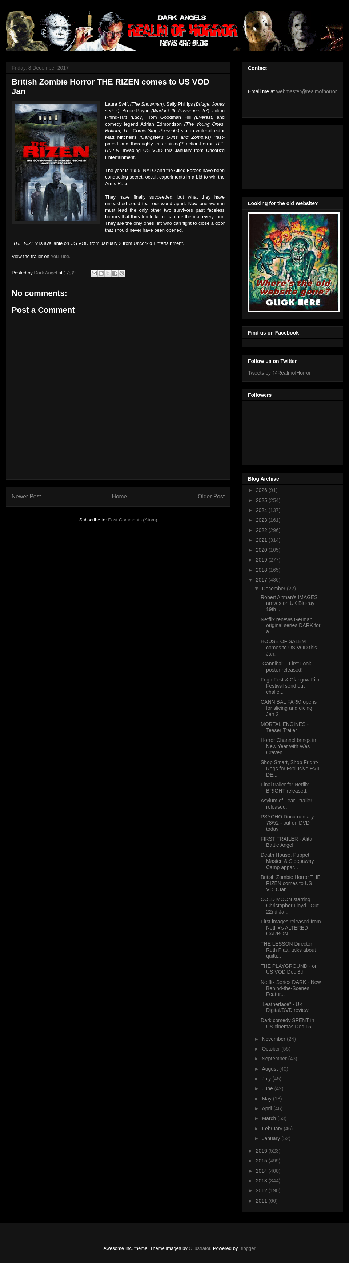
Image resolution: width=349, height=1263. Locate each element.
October (271, 1049)
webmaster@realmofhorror (306, 91)
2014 (262, 1171)
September (275, 1058)
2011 (262, 1201)
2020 (262, 550)
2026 (262, 490)
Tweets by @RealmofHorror (279, 373)
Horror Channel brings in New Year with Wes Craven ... (288, 746)
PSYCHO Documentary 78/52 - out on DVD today (287, 823)
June (268, 1088)
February (273, 1128)
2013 (262, 1181)
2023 (262, 520)
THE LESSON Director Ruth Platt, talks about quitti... (288, 950)
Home (119, 496)
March (269, 1118)
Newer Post (26, 496)
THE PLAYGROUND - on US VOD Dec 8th (289, 969)
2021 (262, 540)
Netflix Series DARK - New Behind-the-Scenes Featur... (291, 988)
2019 (262, 560)
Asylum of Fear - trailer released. (286, 804)
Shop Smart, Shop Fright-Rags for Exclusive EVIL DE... (291, 768)
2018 (262, 570)
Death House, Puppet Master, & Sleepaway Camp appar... (287, 861)
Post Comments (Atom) (132, 520)
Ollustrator (199, 1248)
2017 (262, 580)
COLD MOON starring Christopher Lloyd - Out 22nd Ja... (290, 905)
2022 (262, 530)
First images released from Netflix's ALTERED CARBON (291, 928)
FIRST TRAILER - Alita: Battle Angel (287, 842)
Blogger (247, 1248)
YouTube (60, 256)
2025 (262, 500)
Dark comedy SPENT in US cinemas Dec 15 (287, 1023)
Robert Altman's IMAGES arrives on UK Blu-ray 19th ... (289, 603)
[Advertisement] (280, 155)
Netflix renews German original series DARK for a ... (290, 626)
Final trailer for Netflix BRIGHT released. (285, 788)
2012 (262, 1190)
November (274, 1039)
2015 (262, 1161)
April (267, 1108)
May (267, 1099)
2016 (262, 1151)
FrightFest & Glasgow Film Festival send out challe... (291, 686)
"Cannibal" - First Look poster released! (286, 667)
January (271, 1138)
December (274, 588)
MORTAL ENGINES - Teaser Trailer (285, 727)
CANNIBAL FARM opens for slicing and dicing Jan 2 (289, 708)
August (270, 1069)
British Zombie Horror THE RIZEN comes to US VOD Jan (291, 883)
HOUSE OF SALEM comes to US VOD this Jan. (289, 647)
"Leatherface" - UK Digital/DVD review (285, 1007)
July (267, 1079)
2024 (262, 510)
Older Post (211, 496)
